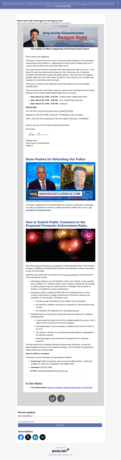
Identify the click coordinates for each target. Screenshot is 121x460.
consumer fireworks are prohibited (48, 266)
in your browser (63, 26)
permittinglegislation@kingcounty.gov (52, 371)
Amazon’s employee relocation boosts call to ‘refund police (69, 388)
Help (71, 455)
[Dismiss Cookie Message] (118, 2)
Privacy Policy (52, 455)
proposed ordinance (71, 275)
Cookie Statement (63, 6)
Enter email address (25, 416)
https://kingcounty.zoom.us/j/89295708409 (55, 111)
